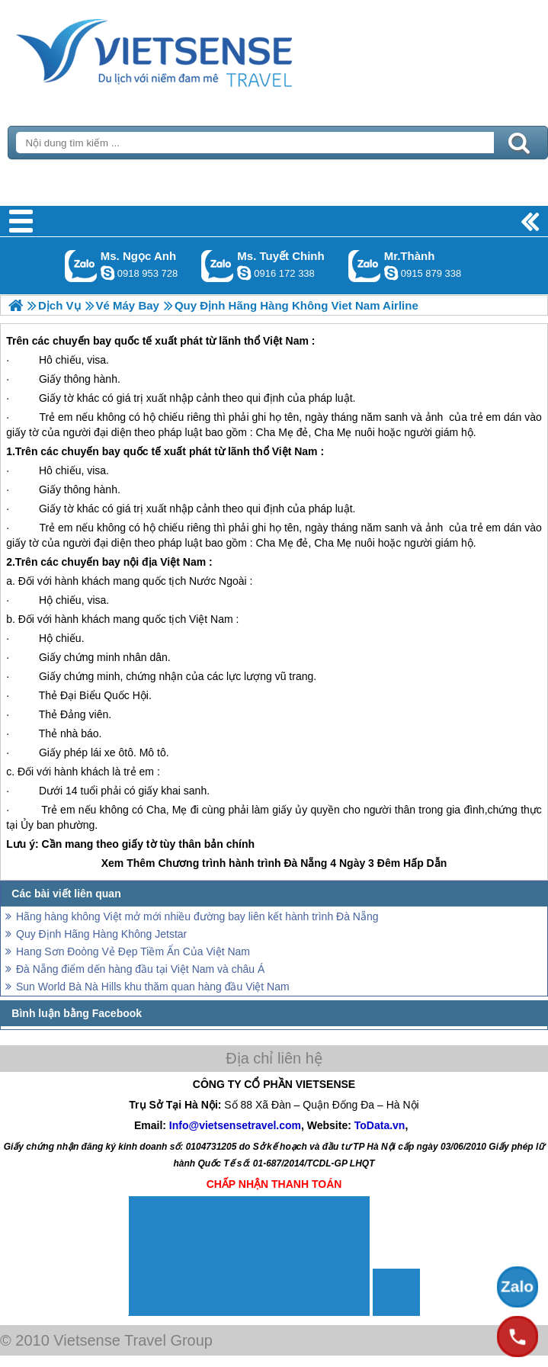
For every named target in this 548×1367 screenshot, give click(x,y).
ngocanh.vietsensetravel (107, 273)
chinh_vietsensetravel (244, 273)
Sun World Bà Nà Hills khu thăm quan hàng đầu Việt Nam (153, 986)
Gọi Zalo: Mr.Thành (365, 266)
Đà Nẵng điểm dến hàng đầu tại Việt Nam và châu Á (140, 969)
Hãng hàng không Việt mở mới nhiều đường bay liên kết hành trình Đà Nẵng (197, 916)
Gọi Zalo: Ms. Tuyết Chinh (217, 266)
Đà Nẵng (305, 863)
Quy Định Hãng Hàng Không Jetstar (101, 934)
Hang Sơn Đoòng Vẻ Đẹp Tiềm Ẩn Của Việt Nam (133, 951)
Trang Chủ (192, 49)
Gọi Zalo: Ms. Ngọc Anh (81, 266)
